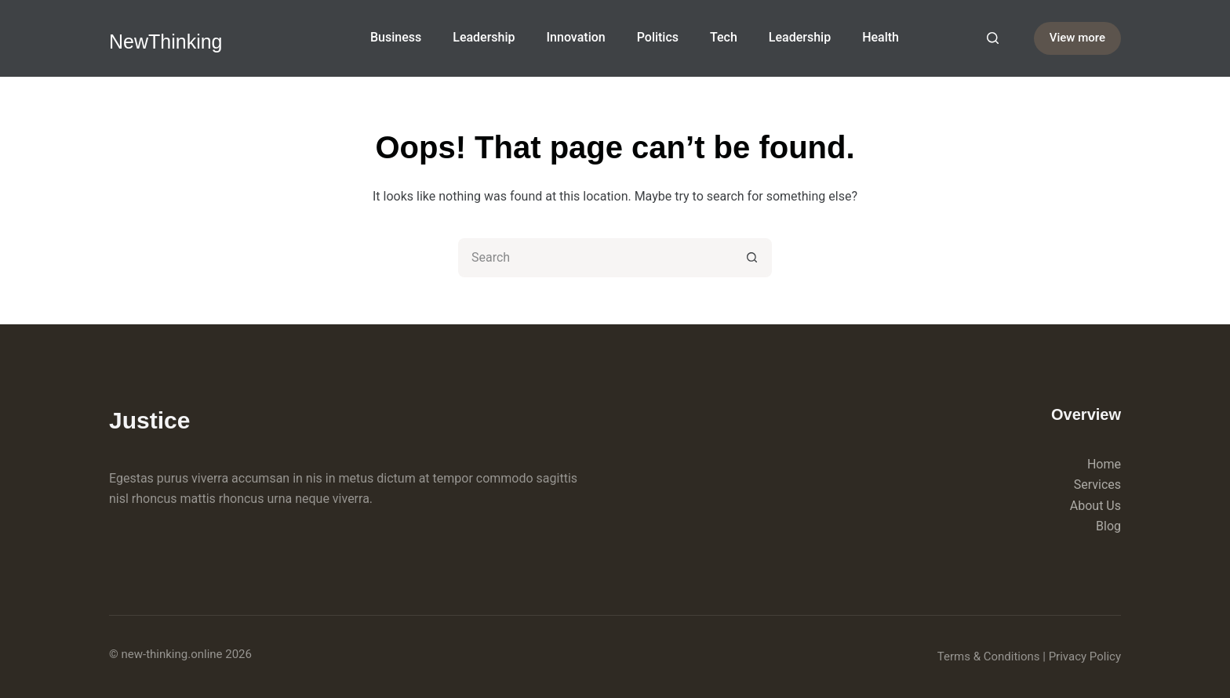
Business (395, 37)
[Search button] (752, 257)
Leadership (484, 37)
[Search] (993, 38)
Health (880, 37)
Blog (1108, 526)
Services (1097, 484)
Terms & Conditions (988, 656)
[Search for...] (595, 257)
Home (1104, 464)
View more (1077, 38)
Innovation (576, 37)
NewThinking (166, 41)
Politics (658, 37)
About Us (1095, 505)
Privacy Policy (1085, 656)
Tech (723, 37)
